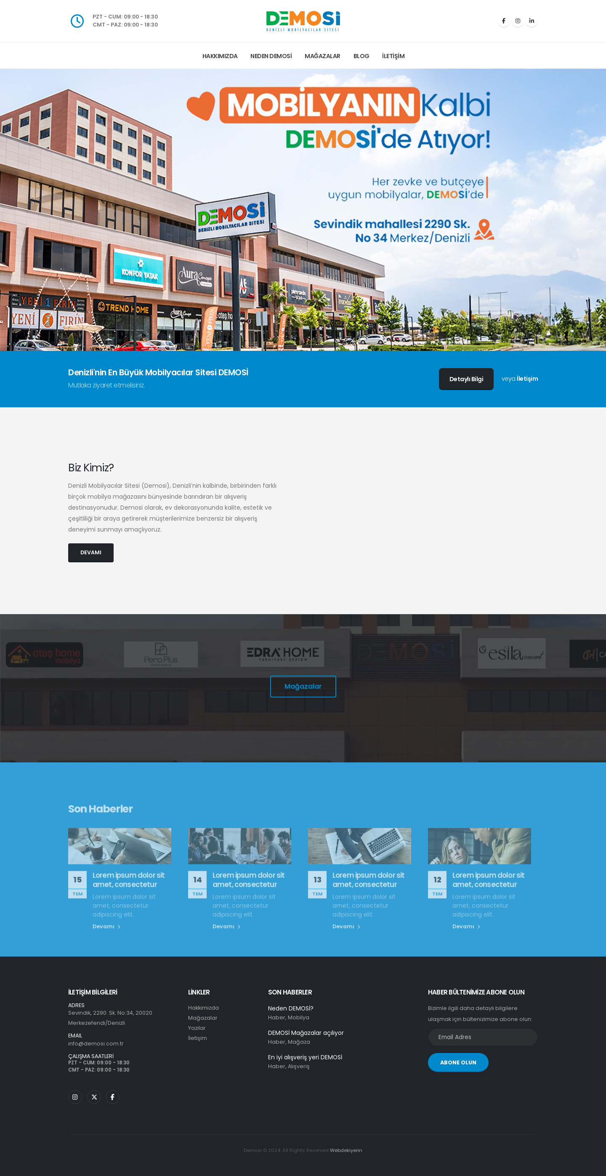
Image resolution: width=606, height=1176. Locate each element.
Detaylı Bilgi (466, 379)
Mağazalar (322, 56)
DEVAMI (90, 552)
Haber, (277, 1017)
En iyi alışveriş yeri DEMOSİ (305, 1057)
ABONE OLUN (458, 1062)
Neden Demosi (271, 56)
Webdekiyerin (346, 1150)
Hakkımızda (220, 56)
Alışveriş (299, 1066)
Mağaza (299, 1041)
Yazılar (197, 1028)
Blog (361, 56)
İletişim (393, 56)
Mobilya (298, 1017)
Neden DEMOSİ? (291, 1008)
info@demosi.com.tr (96, 1043)
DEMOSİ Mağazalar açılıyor (306, 1033)
